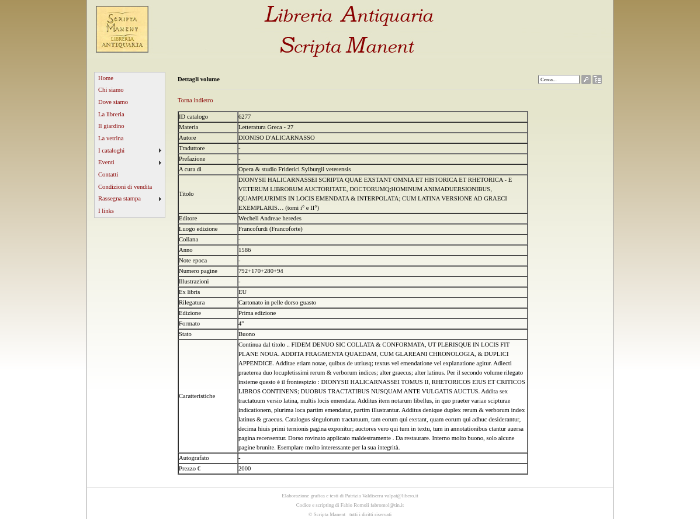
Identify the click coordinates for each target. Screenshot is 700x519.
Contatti (108, 174)
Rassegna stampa (119, 198)
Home (105, 78)
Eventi (106, 162)
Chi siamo (111, 89)
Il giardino (111, 126)
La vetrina (111, 138)
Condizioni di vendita (125, 187)
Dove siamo (113, 102)
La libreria (111, 114)
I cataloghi (111, 150)
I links (106, 210)
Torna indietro (195, 100)
